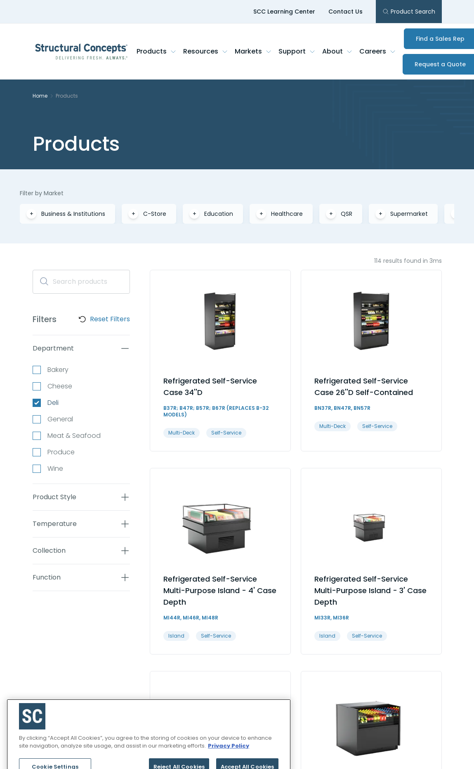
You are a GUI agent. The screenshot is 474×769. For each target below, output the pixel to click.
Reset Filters (110, 319)
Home (40, 96)
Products (157, 51)
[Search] (81, 282)
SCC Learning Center (284, 11)
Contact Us (345, 11)
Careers (377, 51)
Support (297, 51)
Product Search (408, 11)
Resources (205, 51)
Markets (253, 51)
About (337, 51)
